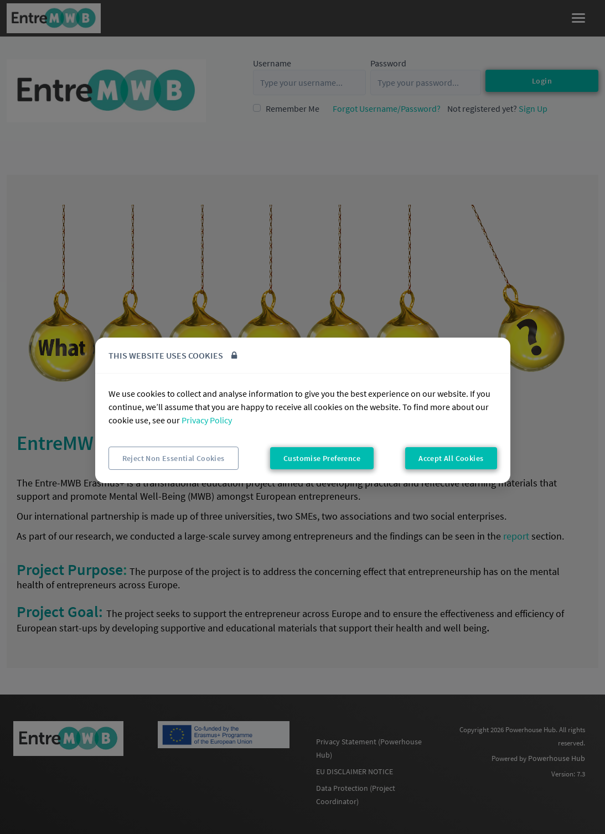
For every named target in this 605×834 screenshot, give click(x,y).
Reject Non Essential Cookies (173, 458)
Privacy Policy (207, 420)
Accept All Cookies (450, 458)
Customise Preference (321, 458)
